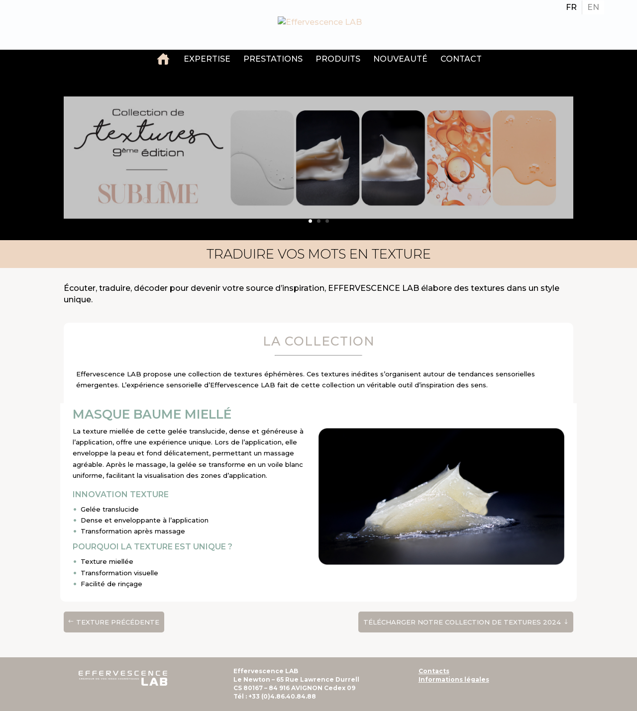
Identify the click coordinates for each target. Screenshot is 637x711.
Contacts (434, 671)
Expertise (207, 59)
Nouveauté (400, 59)
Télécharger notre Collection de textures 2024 (462, 622)
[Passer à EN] (593, 7)
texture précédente (117, 622)
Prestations (273, 59)
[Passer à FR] (571, 7)
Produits (338, 59)
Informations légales (454, 679)
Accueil (163, 60)
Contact (461, 59)
